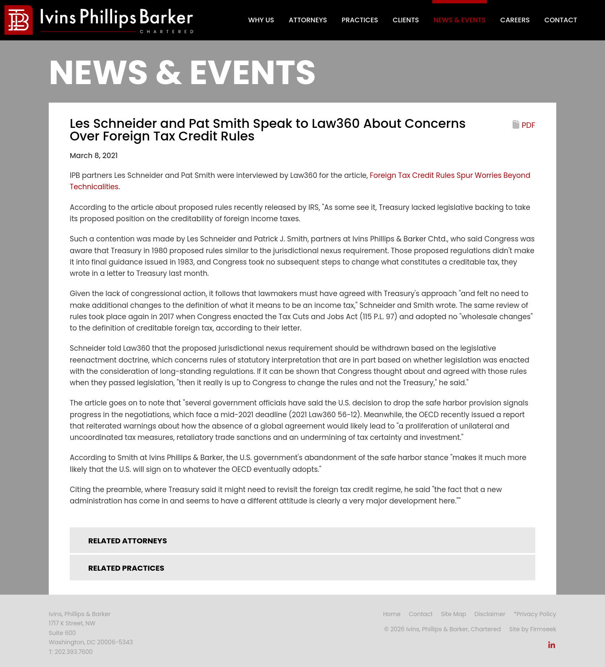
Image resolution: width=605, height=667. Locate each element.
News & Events (460, 20)
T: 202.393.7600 (71, 652)
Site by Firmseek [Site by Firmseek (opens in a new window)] (532, 629)
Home (392, 614)
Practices (360, 20)
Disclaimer (489, 614)
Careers (515, 20)
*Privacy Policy (535, 614)
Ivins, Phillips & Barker (79, 614)
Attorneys (308, 20)
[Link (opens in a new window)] (551, 647)
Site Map (453, 614)
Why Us (261, 20)
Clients (406, 20)
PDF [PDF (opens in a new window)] (528, 125)
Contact (560, 20)
